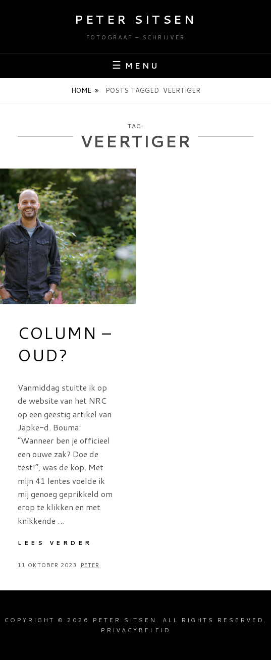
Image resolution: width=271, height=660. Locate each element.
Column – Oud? (65, 344)
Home (81, 90)
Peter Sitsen (135, 19)
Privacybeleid (135, 630)
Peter (90, 565)
